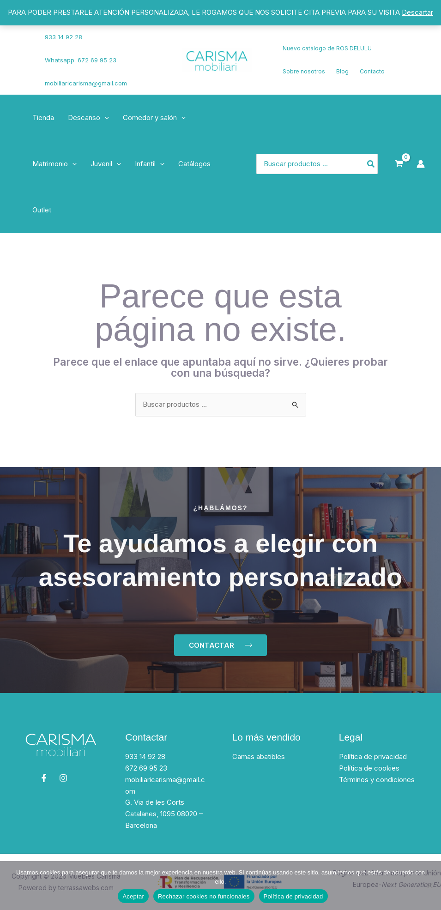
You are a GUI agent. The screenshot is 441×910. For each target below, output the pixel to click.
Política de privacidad (373, 756)
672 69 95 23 (146, 768)
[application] (104, 118)
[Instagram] (23, 66)
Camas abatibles (258, 756)
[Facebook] (20, 54)
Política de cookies (369, 768)
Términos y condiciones (377, 779)
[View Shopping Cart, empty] (399, 164)
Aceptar (133, 896)
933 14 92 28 (63, 37)
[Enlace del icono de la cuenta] (421, 164)
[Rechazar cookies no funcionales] (429, 885)
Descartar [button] (417, 12)
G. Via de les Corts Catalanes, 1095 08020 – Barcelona (164, 814)
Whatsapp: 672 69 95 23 (80, 60)
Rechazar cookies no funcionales (204, 896)
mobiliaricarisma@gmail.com (86, 83)
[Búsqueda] (371, 164)
